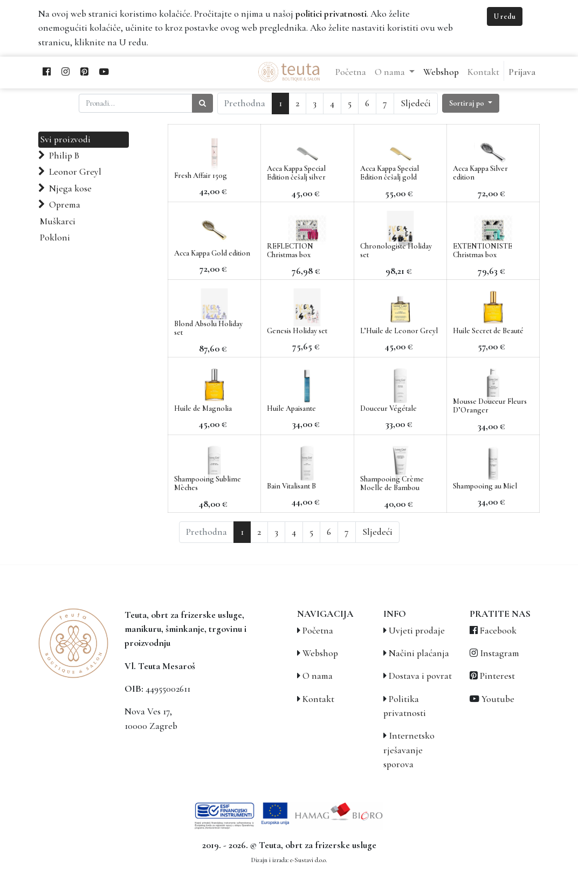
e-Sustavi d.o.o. (308, 860)
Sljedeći (416, 103)
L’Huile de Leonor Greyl (399, 330)
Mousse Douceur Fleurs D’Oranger (490, 406)
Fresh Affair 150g (200, 175)
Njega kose (70, 188)
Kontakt (318, 699)
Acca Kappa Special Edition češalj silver (296, 173)
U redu (504, 16)
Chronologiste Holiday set (396, 251)
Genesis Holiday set (297, 330)
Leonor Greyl (75, 171)
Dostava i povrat (420, 675)
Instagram (499, 653)
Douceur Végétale (388, 408)
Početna (317, 630)
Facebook (498, 630)
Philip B (64, 155)
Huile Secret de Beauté (488, 330)
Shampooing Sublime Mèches (207, 483)
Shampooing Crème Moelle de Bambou (392, 483)
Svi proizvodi (65, 139)
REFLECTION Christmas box (290, 251)
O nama (317, 675)
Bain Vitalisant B (291, 486)
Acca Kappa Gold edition (212, 253)
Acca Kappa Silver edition (480, 173)
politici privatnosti (331, 13)
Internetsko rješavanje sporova (409, 750)
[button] (470, 103)
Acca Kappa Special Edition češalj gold (389, 173)
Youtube (497, 699)
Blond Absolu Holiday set (208, 328)
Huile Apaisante (291, 408)
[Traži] (202, 103)
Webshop (320, 653)
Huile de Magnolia (203, 408)
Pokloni (55, 237)
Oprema (64, 204)
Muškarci (57, 221)
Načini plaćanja (419, 653)
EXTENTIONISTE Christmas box (482, 251)
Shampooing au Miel (485, 486)
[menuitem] (350, 72)
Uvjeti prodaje (417, 630)
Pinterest (497, 675)
